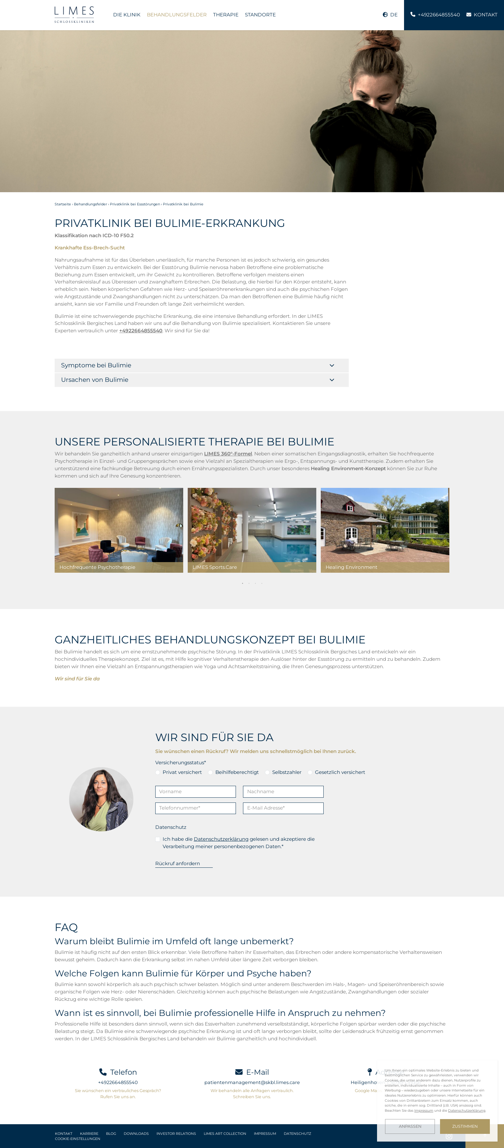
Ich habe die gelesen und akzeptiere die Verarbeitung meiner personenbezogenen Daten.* (239, 842)
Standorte (260, 15)
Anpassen (410, 1126)
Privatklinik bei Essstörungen (135, 204)
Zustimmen (465, 1126)
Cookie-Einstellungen (77, 1139)
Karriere (89, 1134)
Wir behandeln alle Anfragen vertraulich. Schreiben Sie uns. (252, 1093)
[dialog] (437, 1101)
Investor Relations (176, 1134)
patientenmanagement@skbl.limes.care (252, 1082)
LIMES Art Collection (225, 1134)
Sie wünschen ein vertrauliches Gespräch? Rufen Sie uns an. (118, 1093)
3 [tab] (255, 583)
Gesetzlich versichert (340, 772)
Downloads (136, 1134)
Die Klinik (126, 15)
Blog (111, 1134)
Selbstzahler (287, 772)
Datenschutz (170, 827)
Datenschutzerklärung (221, 839)
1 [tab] (242, 583)
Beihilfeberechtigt (237, 772)
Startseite (63, 204)
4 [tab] (261, 583)
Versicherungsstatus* (180, 762)
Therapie (226, 15)
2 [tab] (249, 583)
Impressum (265, 1134)
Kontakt (63, 1134)
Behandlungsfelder (177, 15)
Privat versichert (182, 772)
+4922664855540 (118, 1082)
